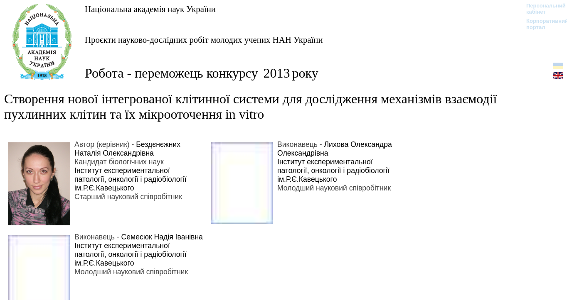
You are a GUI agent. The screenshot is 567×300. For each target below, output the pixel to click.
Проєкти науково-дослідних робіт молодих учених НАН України (204, 39)
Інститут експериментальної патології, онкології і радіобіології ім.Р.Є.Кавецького (130, 179)
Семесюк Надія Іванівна (162, 237)
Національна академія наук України (150, 9)
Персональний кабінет (541, 8)
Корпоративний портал (541, 24)
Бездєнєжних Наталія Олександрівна (127, 148)
